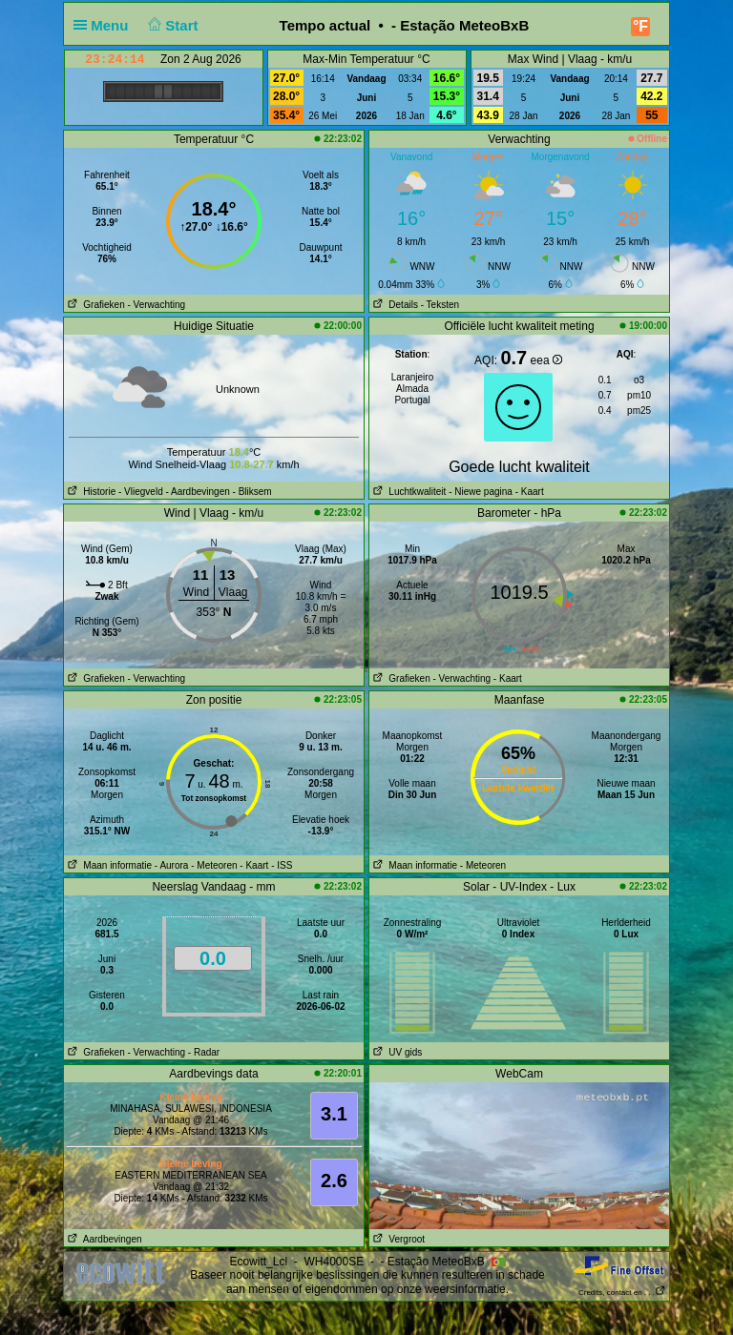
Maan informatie (108, 865)
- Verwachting (156, 304)
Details (393, 304)
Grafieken (94, 304)
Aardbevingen (103, 1239)
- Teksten (440, 304)
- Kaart (528, 491)
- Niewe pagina (481, 491)
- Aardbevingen (198, 491)
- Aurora (172, 865)
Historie (89, 491)
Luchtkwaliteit (407, 491)
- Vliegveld (140, 491)
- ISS (281, 865)
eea (546, 360)
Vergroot (397, 1239)
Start (171, 25)
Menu (104, 25)
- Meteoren (214, 865)
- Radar (204, 1052)
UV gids (395, 1052)
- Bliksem (252, 491)
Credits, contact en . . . (622, 1292)
